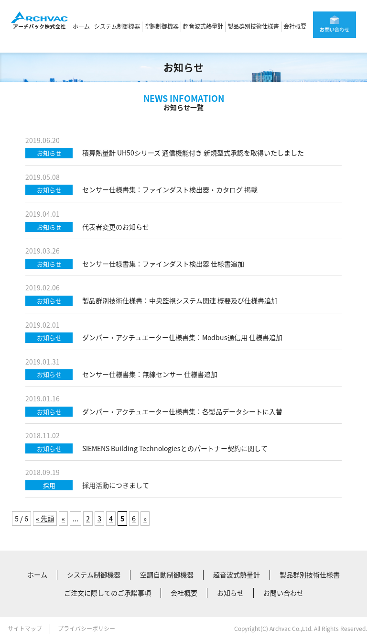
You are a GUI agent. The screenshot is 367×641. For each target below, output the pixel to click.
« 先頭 (45, 518)
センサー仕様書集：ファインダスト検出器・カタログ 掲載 (170, 189)
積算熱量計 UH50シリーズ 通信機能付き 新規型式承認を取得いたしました (193, 152)
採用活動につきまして (115, 485)
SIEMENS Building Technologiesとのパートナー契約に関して (175, 448)
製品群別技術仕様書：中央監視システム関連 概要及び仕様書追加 (180, 300)
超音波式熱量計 (203, 26)
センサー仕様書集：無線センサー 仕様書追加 (149, 374)
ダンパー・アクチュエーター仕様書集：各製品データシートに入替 (182, 411)
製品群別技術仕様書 (253, 26)
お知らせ (230, 592)
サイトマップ (25, 628)
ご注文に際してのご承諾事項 (107, 592)
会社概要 (294, 26)
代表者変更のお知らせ (115, 227)
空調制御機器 (161, 26)
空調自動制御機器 (167, 574)
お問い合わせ (283, 592)
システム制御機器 (117, 26)
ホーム (81, 26)
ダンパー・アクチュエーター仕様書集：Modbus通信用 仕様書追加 (182, 337)
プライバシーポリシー (86, 628)
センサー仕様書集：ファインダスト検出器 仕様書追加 (163, 263)
